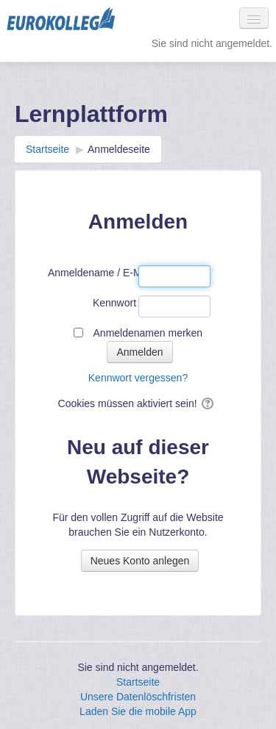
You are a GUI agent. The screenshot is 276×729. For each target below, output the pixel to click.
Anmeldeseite (119, 149)
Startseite (138, 682)
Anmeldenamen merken (148, 333)
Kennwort (114, 303)
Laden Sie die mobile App (138, 711)
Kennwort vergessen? (138, 378)
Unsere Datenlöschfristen (138, 697)
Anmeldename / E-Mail (92, 273)
